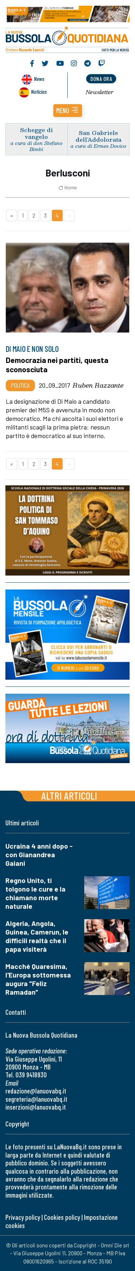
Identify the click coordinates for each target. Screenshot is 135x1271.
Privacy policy (22, 1217)
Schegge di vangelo (36, 133)
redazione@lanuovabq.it (35, 1091)
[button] (67, 110)
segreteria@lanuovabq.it (36, 1099)
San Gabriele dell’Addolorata (98, 136)
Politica (20, 385)
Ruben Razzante (98, 385)
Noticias (39, 91)
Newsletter (99, 92)
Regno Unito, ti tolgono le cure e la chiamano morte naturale (35, 893)
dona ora (101, 78)
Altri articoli (69, 795)
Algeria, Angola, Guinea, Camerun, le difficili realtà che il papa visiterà (36, 936)
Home (67, 187)
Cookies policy (62, 1217)
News (39, 78)
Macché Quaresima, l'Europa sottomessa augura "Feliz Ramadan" (38, 979)
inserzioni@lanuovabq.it (35, 1107)
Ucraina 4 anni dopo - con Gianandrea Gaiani (39, 854)
